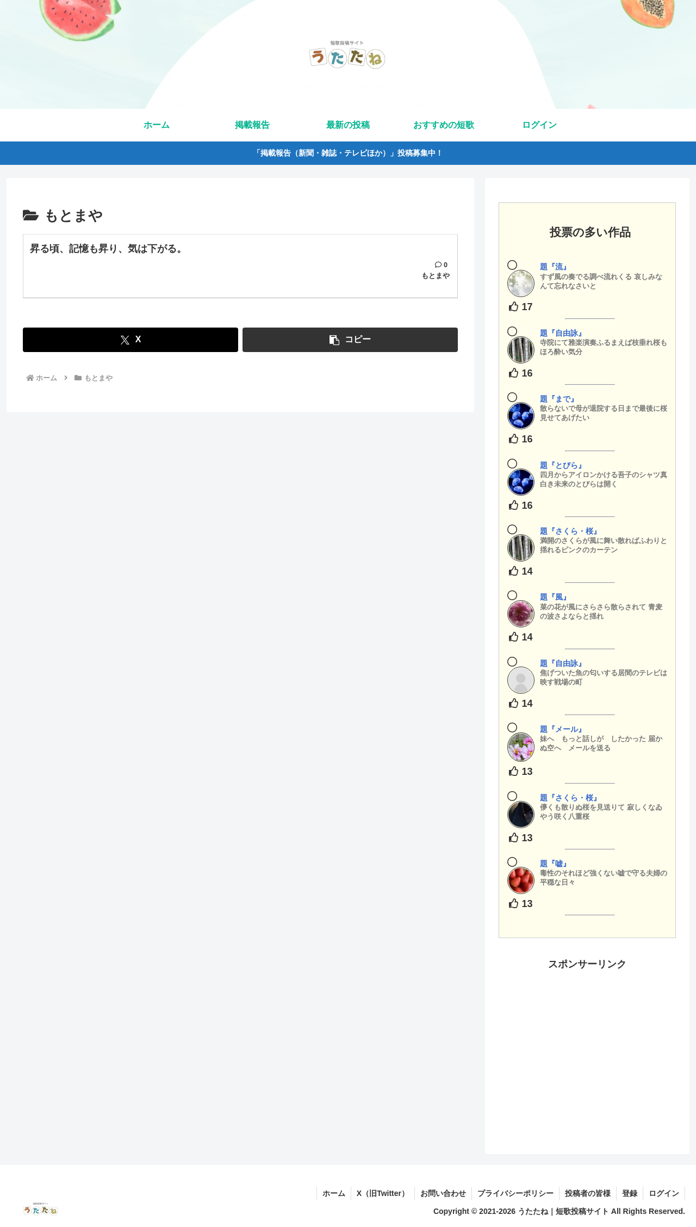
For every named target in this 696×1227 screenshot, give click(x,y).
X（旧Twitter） (383, 1193)
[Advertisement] (587, 1049)
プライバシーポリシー (515, 1193)
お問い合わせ (443, 1193)
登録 (629, 1193)
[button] (350, 340)
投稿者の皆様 (588, 1193)
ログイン (664, 1193)
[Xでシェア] (130, 340)
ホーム (333, 1193)
